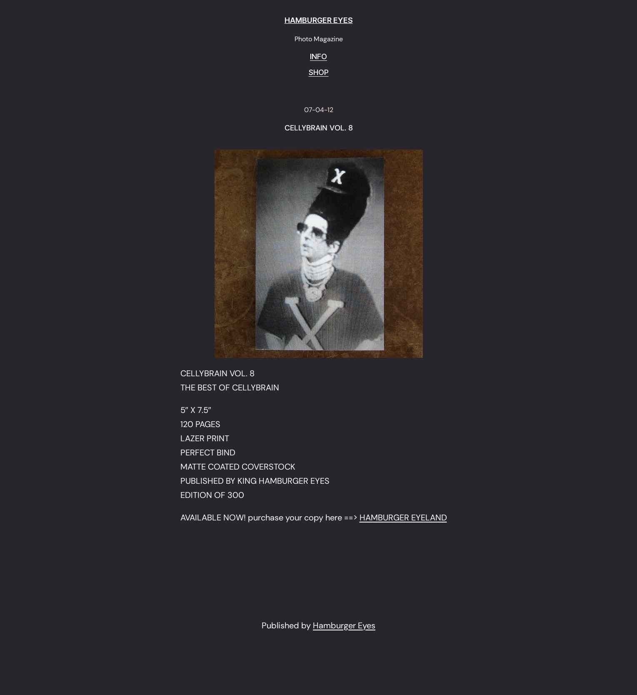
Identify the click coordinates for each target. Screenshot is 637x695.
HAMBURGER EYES (319, 20)
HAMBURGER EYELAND (403, 517)
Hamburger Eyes (344, 625)
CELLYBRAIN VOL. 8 (319, 128)
